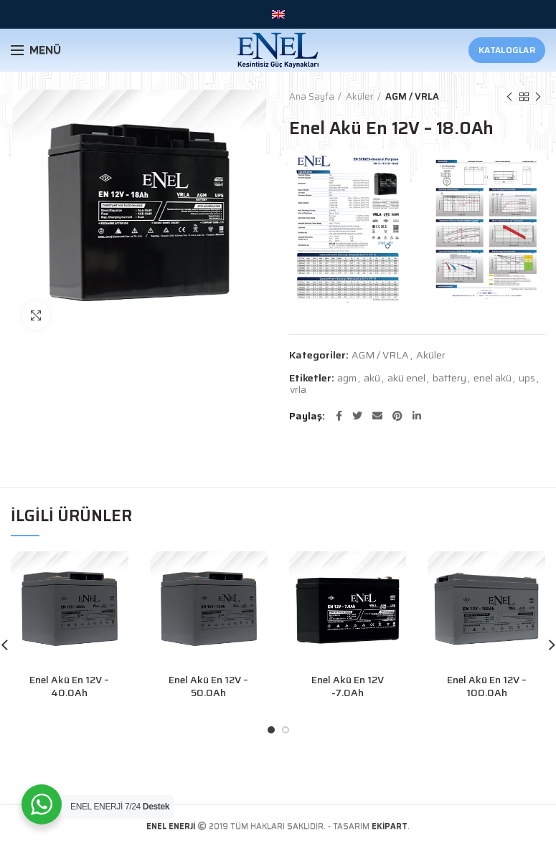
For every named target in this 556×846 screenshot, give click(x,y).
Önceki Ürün (509, 97)
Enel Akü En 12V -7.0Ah (347, 686)
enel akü (492, 378)
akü (372, 378)
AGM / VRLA (412, 97)
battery (449, 378)
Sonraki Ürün (538, 97)
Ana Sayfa (311, 97)
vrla (298, 390)
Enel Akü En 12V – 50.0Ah (208, 686)
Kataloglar (507, 50)
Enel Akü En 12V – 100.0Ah (487, 686)
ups (527, 378)
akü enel (406, 378)
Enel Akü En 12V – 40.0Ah (69, 686)
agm (347, 378)
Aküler (360, 97)
